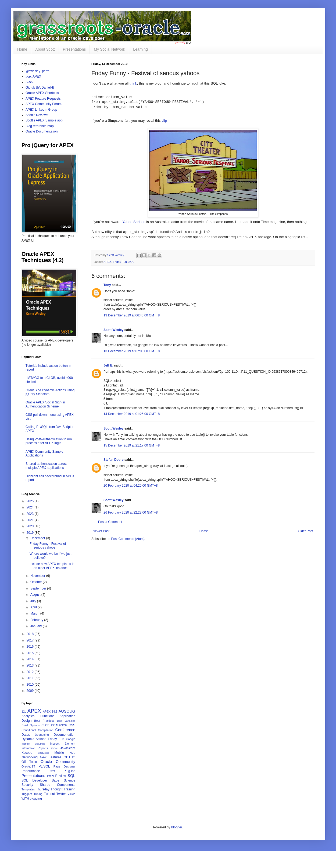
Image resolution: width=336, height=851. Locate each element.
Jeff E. (108, 365)
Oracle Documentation (42, 131)
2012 (31, 672)
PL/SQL (44, 766)
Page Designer (64, 766)
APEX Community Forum (44, 104)
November (38, 576)
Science (69, 780)
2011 (31, 678)
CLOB (45, 725)
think (133, 83)
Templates (28, 789)
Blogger (176, 827)
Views (71, 794)
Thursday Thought (49, 789)
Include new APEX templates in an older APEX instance (52, 566)
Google (70, 739)
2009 (31, 691)
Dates (26, 735)
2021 (31, 520)
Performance (31, 771)
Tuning (38, 794)
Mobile (59, 753)
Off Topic (29, 762)
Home (22, 49)
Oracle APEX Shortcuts (42, 93)
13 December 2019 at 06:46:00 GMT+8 (131, 315)
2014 (31, 659)
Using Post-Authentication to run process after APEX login (49, 441)
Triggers (27, 794)
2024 (31, 507)
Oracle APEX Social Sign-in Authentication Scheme (45, 404)
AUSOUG (67, 711)
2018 (31, 634)
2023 (31, 514)
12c (24, 711)
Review (60, 776)
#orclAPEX (33, 76)
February (37, 620)
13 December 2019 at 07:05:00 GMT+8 (131, 351)
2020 (31, 526)
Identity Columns (33, 743)
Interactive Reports (35, 748)
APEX (107, 261)
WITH (25, 798)
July (33, 601)
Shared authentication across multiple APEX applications (46, 465)
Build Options (31, 725)
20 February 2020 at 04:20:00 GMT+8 (130, 485)
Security (27, 785)
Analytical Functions (38, 716)
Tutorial (49, 794)
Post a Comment (110, 522)
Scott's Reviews (37, 115)
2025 (31, 501)
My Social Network (109, 49)
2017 (31, 640)
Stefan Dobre (113, 460)
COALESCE (59, 725)
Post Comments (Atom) (128, 539)
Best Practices (44, 720)
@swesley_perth (37, 71)
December (38, 538)
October (36, 582)
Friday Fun (120, 261)
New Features (50, 757)
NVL (72, 752)
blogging (36, 798)
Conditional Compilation (37, 730)
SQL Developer (34, 780)
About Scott (45, 49)
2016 (31, 646)
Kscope (27, 753)
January (36, 626)
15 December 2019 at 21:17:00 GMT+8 (131, 445)
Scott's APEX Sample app (44, 120)
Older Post (305, 531)
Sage (55, 780)
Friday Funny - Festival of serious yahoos (48, 545)
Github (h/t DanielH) (40, 87)
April (34, 607)
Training (69, 789)
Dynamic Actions (34, 739)
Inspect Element (62, 743)
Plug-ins (69, 771)
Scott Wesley (116, 255)
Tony (107, 285)
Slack (29, 82)
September (38, 588)
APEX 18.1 (50, 711)
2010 (31, 684)
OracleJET (28, 766)
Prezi (50, 775)
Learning (140, 49)
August (35, 595)
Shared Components (57, 785)
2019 (31, 533)
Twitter (61, 794)
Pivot (52, 771)
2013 (31, 665)
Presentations (74, 49)
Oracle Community (58, 761)
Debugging (42, 734)
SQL (131, 261)
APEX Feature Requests (43, 98)
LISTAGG (43, 752)
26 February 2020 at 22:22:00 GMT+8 (130, 512)
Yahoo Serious (133, 222)
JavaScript (67, 748)
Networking (30, 757)
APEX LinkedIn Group (41, 109)
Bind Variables (66, 720)
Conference (65, 730)
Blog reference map (40, 126)
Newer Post (101, 531)
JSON (54, 748)
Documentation (64, 735)
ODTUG (69, 757)
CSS (72, 725)
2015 (31, 653)
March (35, 613)
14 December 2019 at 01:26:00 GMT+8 (131, 414)
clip (164, 120)
